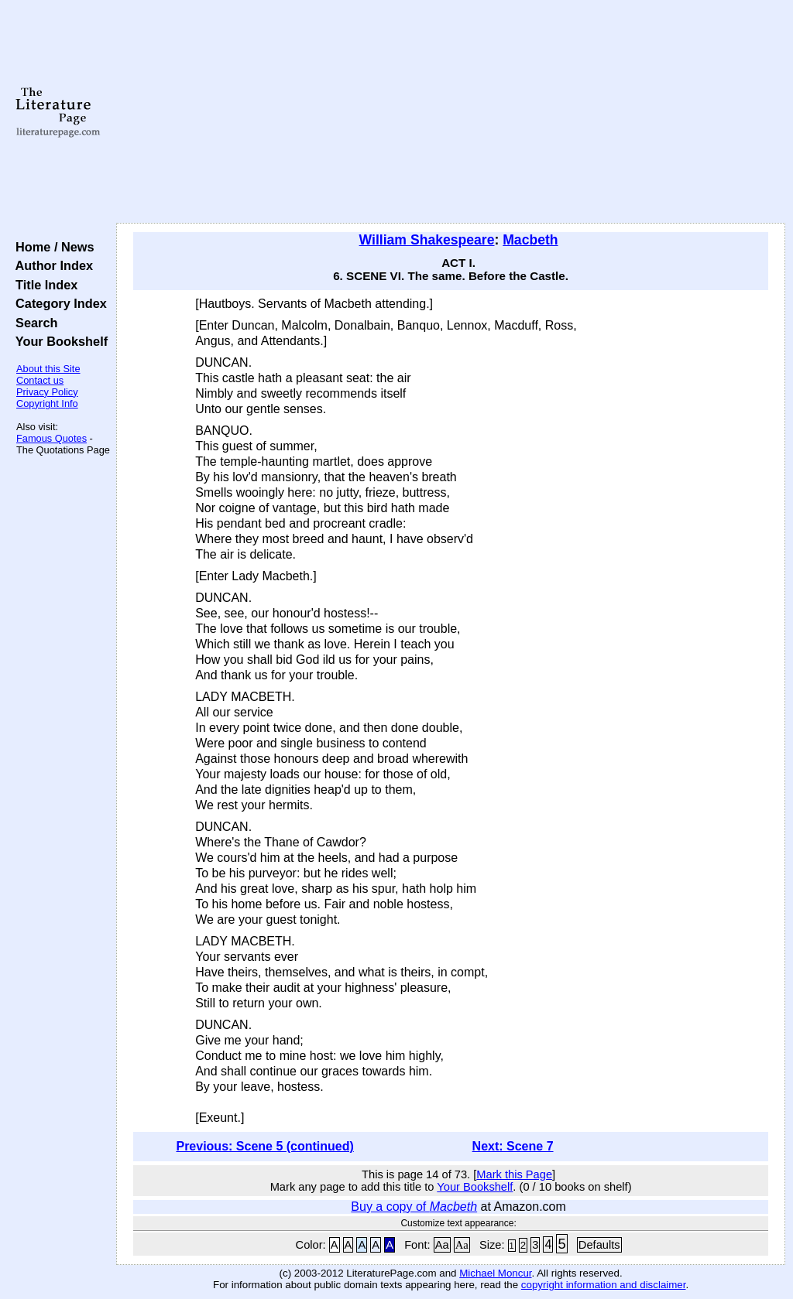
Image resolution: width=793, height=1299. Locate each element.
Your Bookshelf (58, 341)
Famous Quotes (51, 438)
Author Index (51, 265)
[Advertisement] (450, 112)
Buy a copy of (414, 1206)
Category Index (58, 303)
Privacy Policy (47, 392)
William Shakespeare (427, 240)
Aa (442, 1245)
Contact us (40, 380)
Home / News (51, 247)
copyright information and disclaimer (603, 1284)
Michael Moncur (495, 1273)
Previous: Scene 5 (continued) (264, 1146)
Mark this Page (514, 1174)
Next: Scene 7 (513, 1146)
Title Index (43, 285)
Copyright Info (47, 403)
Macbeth (530, 240)
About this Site (48, 368)
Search (33, 323)
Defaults (599, 1245)
